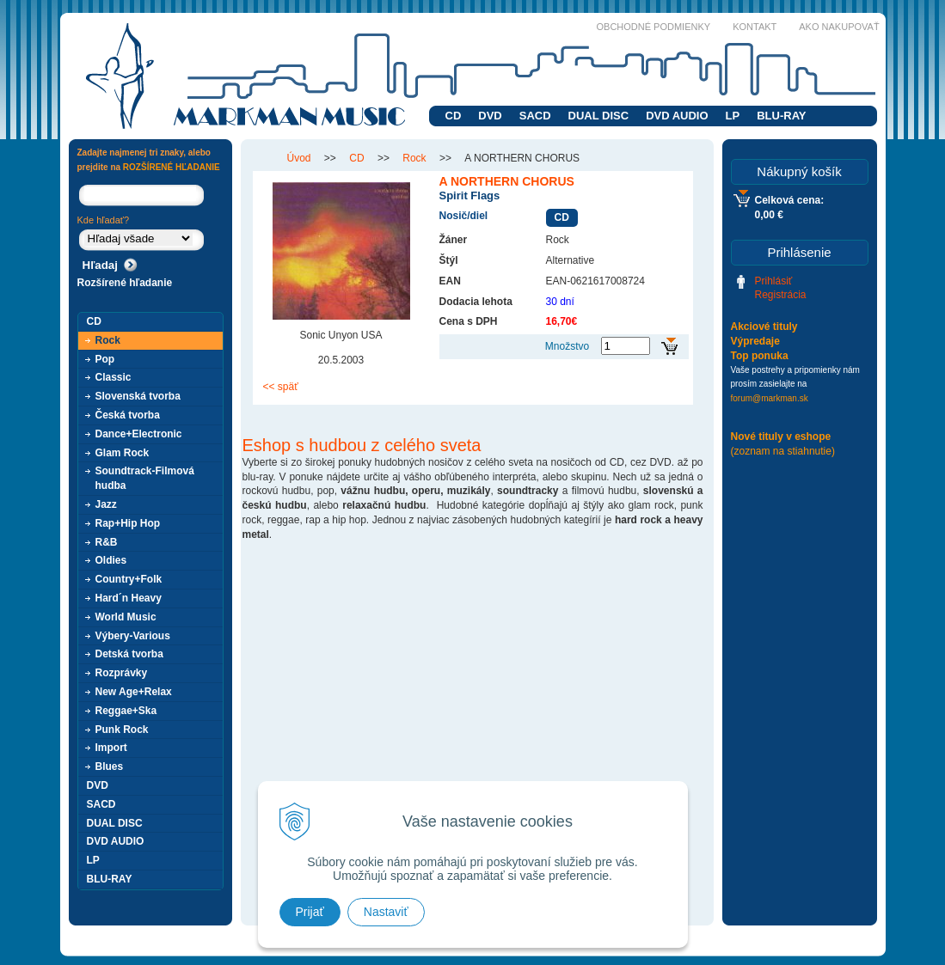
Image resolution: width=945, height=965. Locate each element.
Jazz (106, 504)
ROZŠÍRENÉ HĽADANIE (171, 167)
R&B (106, 542)
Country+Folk (129, 579)
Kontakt (754, 26)
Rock (107, 340)
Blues (109, 766)
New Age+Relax (133, 692)
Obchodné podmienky (654, 26)
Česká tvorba (127, 415)
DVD (489, 115)
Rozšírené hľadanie (125, 283)
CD (453, 115)
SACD (535, 115)
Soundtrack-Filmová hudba (144, 478)
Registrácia (781, 295)
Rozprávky (121, 673)
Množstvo (567, 346)
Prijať (310, 912)
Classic (113, 377)
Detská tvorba (129, 654)
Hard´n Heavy (128, 598)
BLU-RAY (781, 115)
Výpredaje (755, 341)
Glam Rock (122, 453)
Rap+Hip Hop (128, 523)
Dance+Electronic (138, 434)
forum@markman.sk (769, 398)
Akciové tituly (764, 327)
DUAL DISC (598, 115)
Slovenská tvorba (138, 396)
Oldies (111, 560)
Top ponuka (760, 356)
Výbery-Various (132, 636)
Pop (105, 359)
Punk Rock (122, 730)
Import (111, 748)
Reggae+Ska (126, 711)
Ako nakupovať (839, 26)
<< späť (280, 387)
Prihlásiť (774, 281)
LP (733, 115)
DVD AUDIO (677, 115)
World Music (125, 617)
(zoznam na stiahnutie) (783, 451)
